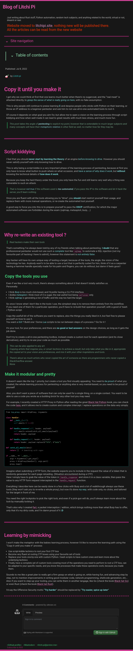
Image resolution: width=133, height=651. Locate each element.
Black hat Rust (44, 584)
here (18, 405)
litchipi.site (44, 26)
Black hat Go (121, 581)
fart (35, 507)
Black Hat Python (97, 402)
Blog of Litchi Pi (19, 7)
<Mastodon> (29, 645)
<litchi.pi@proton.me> (47, 645)
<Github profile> (14, 645)
